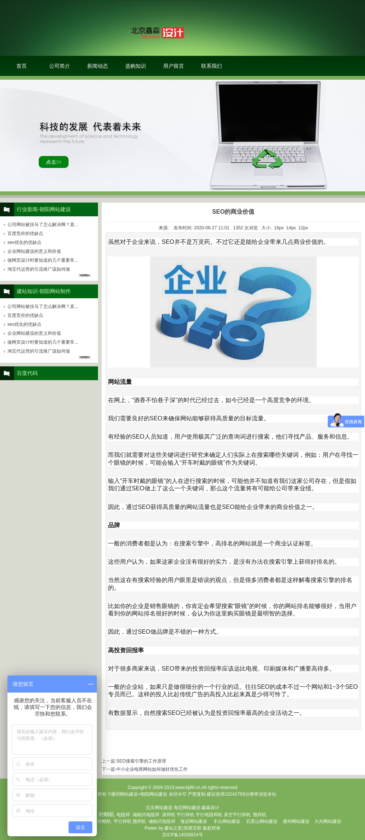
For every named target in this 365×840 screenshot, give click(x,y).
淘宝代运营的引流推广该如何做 (38, 269)
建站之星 (173, 828)
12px (303, 227)
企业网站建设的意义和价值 (34, 251)
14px (291, 227)
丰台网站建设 (226, 821)
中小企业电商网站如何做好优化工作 (152, 769)
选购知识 (135, 66)
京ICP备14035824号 (182, 834)
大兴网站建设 (327, 821)
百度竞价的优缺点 (25, 233)
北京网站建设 (159, 807)
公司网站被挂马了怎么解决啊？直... (42, 224)
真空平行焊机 (237, 814)
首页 (21, 66)
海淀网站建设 (187, 807)
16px (279, 227)
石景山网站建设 (261, 821)
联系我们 (211, 66)
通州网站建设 (296, 821)
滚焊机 (168, 814)
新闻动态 (97, 66)
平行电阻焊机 (209, 814)
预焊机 (259, 814)
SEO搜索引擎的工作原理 (141, 761)
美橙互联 (192, 828)
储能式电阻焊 (146, 814)
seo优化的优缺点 (24, 242)
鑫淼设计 (210, 807)
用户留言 (173, 66)
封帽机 (104, 821)
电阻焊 (123, 814)
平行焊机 (185, 814)
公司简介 (59, 66)
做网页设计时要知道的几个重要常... (42, 260)
